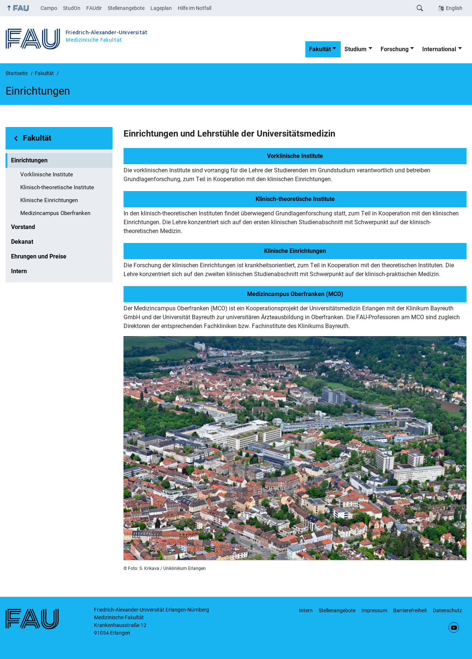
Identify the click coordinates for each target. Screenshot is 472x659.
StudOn (71, 8)
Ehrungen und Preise (38, 256)
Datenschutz (447, 610)
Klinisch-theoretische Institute (57, 187)
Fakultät (320, 49)
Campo (49, 8)
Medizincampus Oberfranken (55, 213)
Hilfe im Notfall (194, 8)
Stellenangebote (126, 8)
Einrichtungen (29, 160)
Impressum (374, 610)
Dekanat (22, 241)
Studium (355, 49)
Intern (19, 271)
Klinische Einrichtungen (49, 200)
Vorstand (23, 226)
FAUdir (94, 8)
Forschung (395, 49)
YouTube (453, 627)
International (439, 49)
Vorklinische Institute (46, 174)
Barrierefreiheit (410, 610)
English (454, 8)
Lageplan (161, 8)
